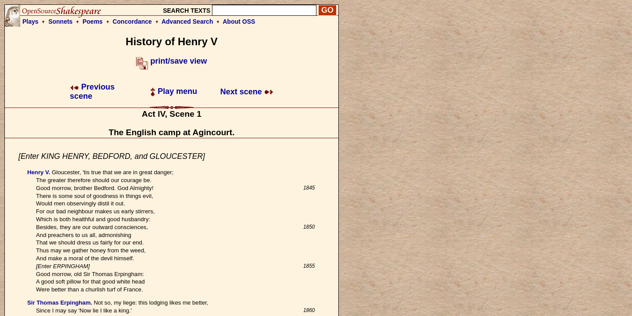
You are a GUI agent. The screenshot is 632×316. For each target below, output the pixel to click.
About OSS (239, 21)
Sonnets (60, 21)
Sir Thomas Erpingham (58, 302)
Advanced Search (187, 21)
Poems (93, 21)
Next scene (246, 91)
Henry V (38, 172)
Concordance (131, 21)
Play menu (173, 91)
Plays (30, 21)
